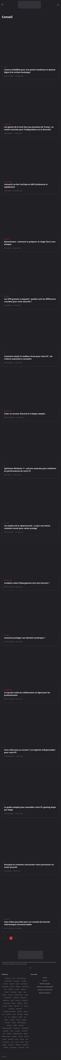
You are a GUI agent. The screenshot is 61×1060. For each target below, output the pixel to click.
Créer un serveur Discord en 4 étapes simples (24, 413)
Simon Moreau (8, 133)
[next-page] (18, 938)
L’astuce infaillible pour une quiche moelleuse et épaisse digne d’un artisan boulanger (29, 70)
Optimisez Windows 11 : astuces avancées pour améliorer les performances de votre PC (30, 469)
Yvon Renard (7, 190)
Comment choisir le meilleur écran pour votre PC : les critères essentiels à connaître (28, 357)
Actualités (7, 124)
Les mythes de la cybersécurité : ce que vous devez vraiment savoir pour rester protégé (27, 527)
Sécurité (6, 296)
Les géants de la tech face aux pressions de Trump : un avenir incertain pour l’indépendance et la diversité (29, 128)
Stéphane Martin (9, 756)
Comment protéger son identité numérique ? (24, 638)
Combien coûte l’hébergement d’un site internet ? (26, 583)
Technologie (8, 181)
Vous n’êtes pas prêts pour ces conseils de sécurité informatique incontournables (27, 923)
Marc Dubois (7, 248)
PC (5, 353)
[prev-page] (3, 938)
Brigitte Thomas (9, 76)
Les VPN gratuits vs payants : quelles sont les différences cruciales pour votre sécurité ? (30, 300)
